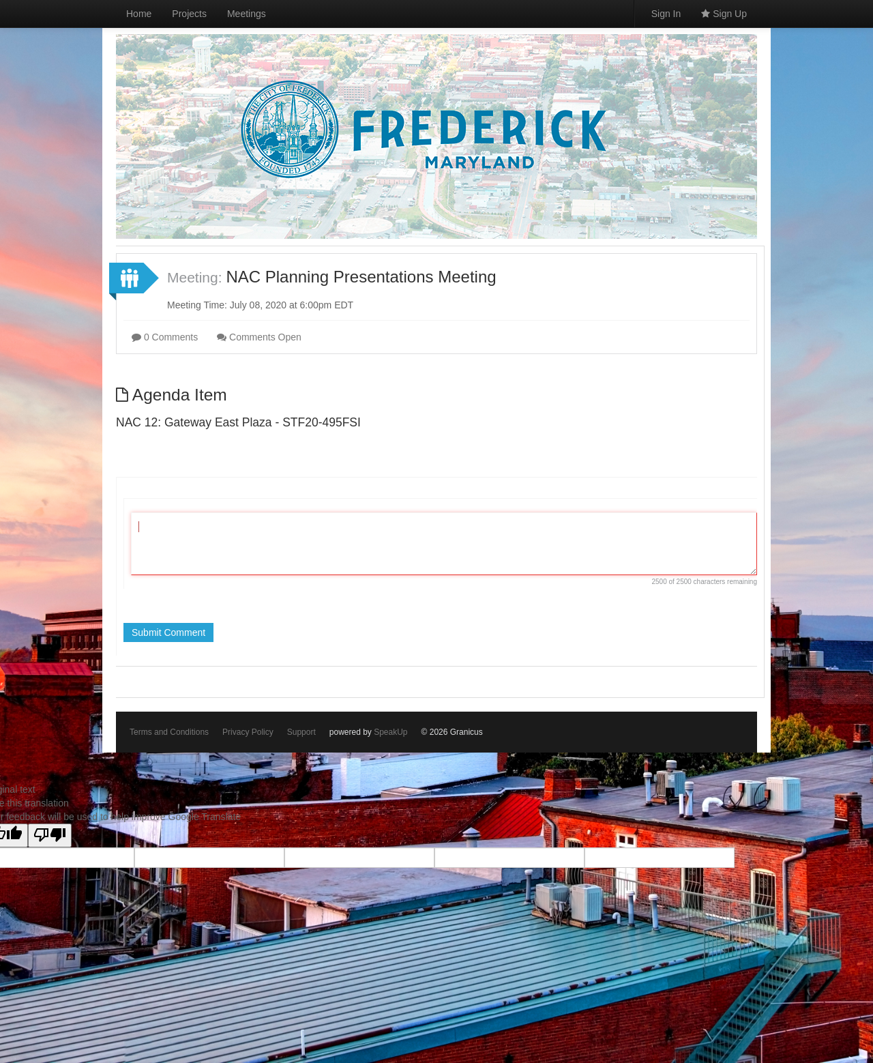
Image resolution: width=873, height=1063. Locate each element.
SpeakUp (390, 732)
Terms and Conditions (169, 732)
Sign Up (724, 13)
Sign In (666, 13)
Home (138, 13)
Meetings (246, 13)
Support (301, 732)
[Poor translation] (50, 835)
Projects (189, 13)
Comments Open (259, 337)
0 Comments (165, 337)
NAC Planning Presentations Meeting (361, 276)
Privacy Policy (247, 732)
